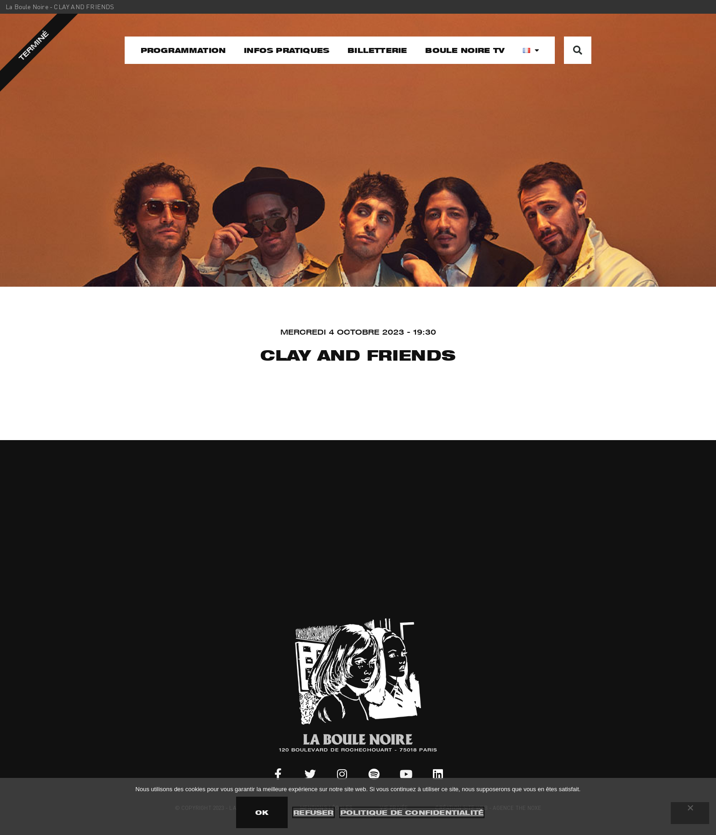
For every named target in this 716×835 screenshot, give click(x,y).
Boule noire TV (465, 50)
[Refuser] (690, 813)
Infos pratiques (286, 50)
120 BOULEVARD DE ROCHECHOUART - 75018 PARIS (358, 750)
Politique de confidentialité (412, 812)
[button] (578, 50)
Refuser (313, 812)
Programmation (183, 50)
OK (261, 812)
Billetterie (377, 50)
